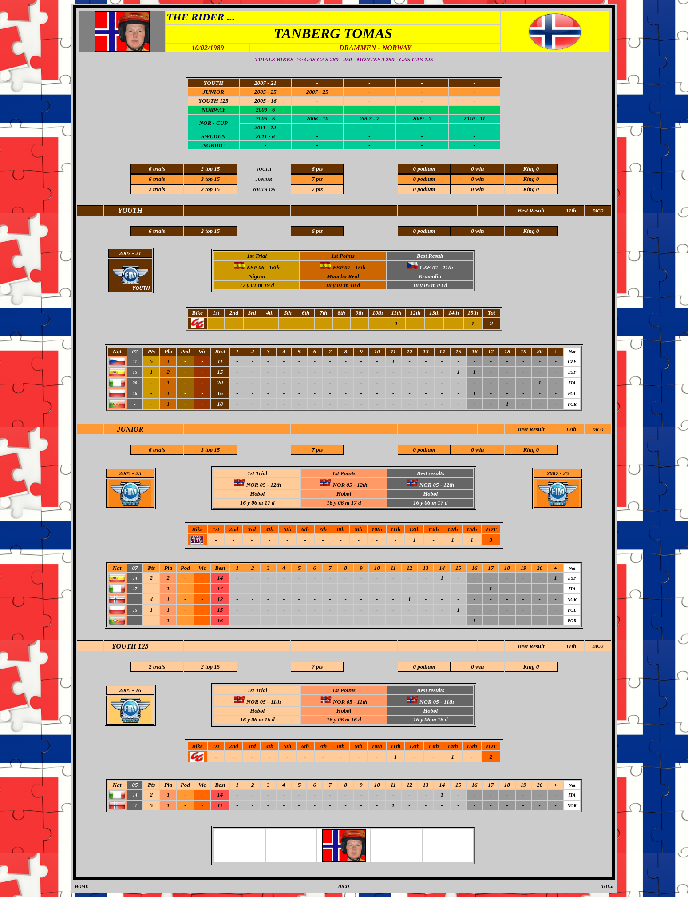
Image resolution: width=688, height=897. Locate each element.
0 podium (424, 189)
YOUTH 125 (130, 646)
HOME (81, 886)
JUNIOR (130, 429)
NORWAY (213, 109)
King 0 (531, 189)
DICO (597, 429)
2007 (552, 473)
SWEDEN (213, 136)
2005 (124, 473)
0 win (477, 189)
